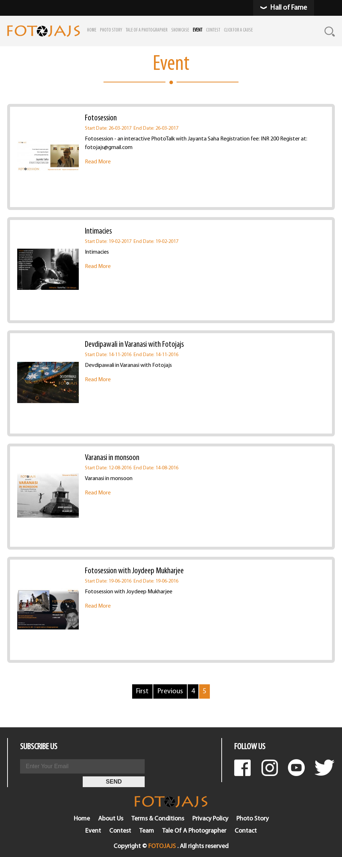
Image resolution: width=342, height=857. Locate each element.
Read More (98, 162)
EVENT (197, 30)
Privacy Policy (210, 818)
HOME (91, 30)
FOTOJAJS (162, 846)
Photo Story (252, 818)
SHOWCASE (180, 30)
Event (93, 831)
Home (82, 818)
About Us (110, 818)
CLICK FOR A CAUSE (238, 30)
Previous (170, 691)
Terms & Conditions (157, 818)
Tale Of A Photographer (194, 831)
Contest (120, 831)
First (142, 691)
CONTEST (213, 30)
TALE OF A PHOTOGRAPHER (147, 30)
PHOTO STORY (111, 30)
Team (146, 831)
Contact (246, 831)
